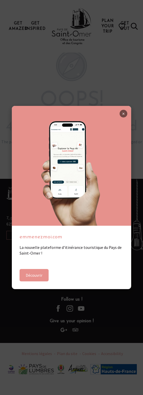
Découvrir (34, 275)
